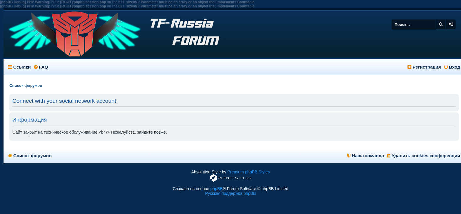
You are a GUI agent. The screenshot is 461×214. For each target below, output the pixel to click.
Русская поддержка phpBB (230, 193)
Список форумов (29, 155)
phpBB (216, 188)
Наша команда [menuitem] (365, 155)
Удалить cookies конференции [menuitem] (423, 155)
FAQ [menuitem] (41, 66)
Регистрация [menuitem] (424, 66)
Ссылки (22, 66)
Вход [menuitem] (452, 66)
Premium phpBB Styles (249, 172)
